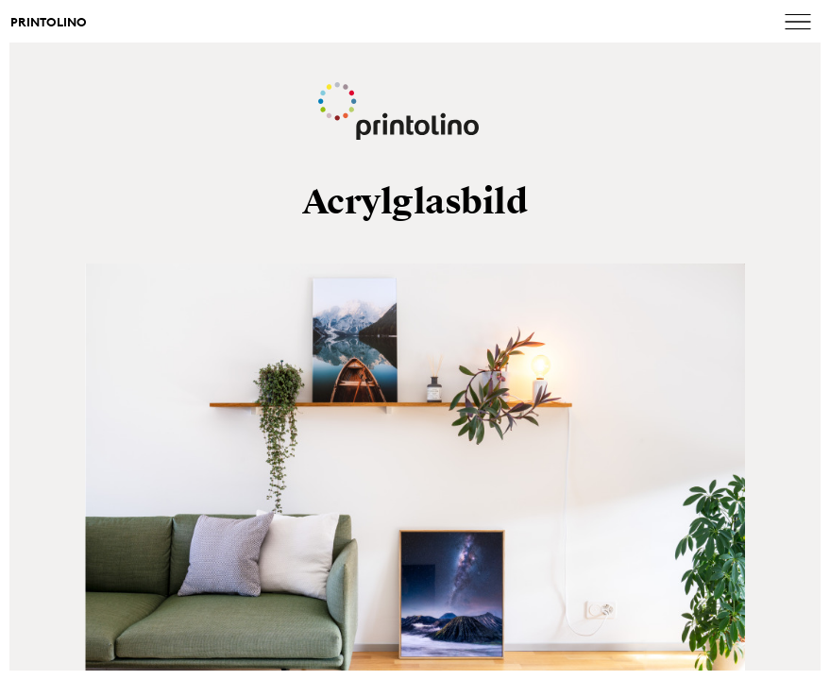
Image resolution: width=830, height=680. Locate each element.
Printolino (48, 22)
